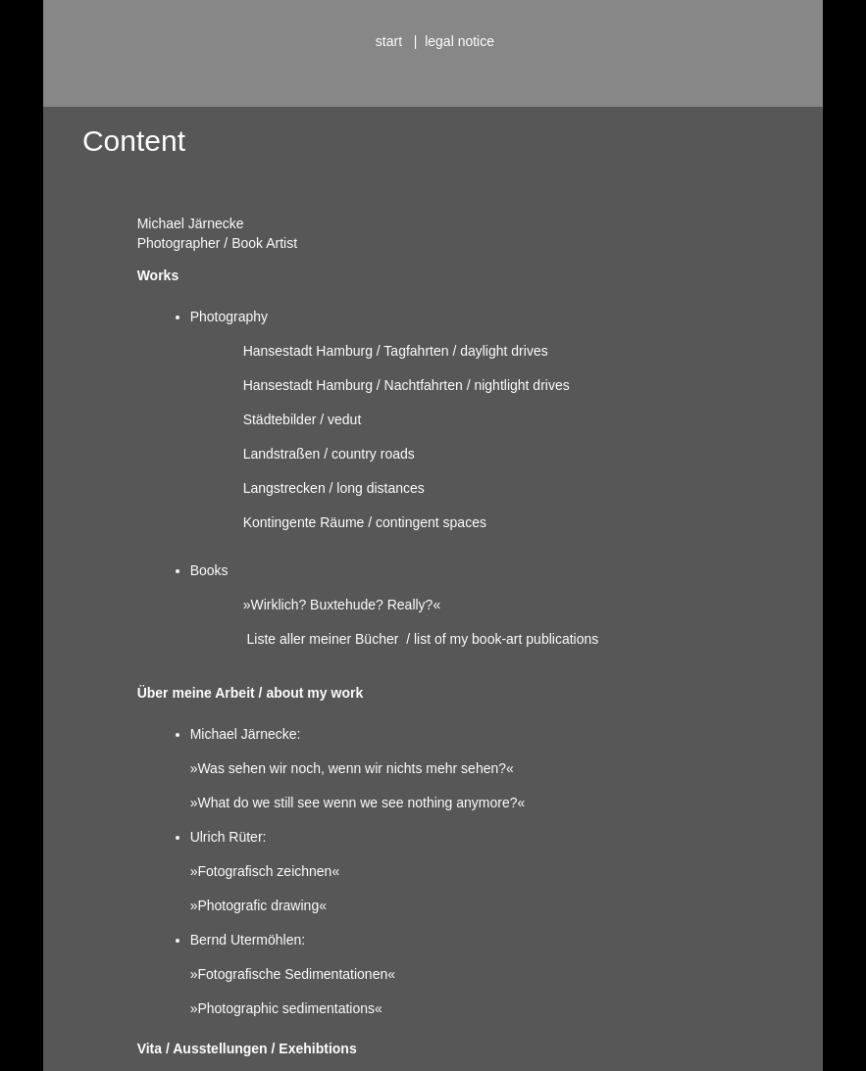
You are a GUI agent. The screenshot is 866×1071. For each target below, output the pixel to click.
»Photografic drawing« (258, 905)
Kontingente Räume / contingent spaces (364, 522)
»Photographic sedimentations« (286, 1008)
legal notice (457, 41)
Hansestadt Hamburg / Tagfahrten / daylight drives (395, 351)
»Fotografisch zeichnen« (265, 871)
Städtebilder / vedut (302, 419)
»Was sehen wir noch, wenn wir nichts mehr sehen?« (352, 768)
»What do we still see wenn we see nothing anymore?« (358, 802)
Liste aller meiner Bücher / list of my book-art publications (423, 639)
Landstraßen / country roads (329, 454)
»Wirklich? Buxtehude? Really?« (342, 604)
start (391, 41)
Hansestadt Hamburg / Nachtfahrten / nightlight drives (406, 385)
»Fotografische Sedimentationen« (292, 974)
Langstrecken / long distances (334, 488)
